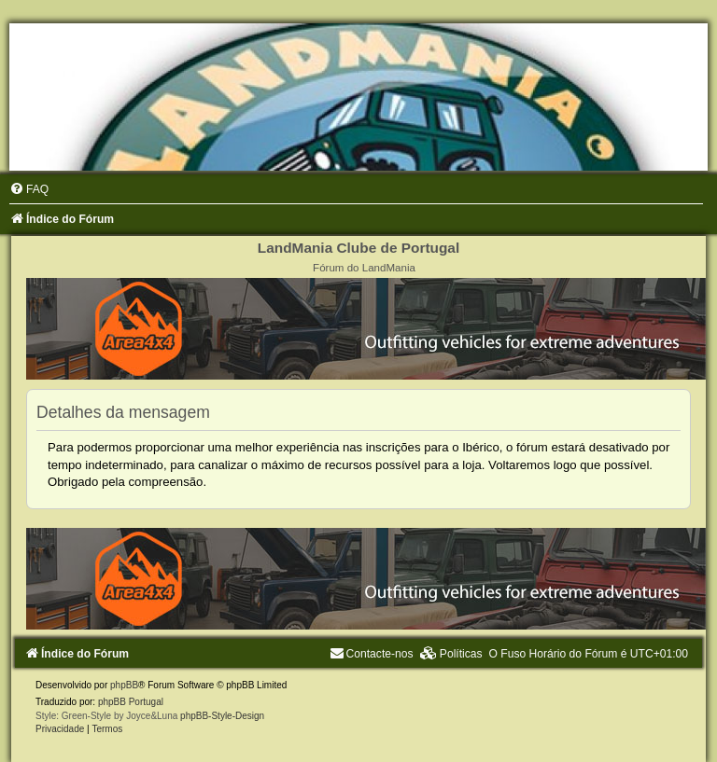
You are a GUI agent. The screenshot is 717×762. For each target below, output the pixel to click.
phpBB (124, 685)
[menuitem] (29, 189)
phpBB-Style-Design (222, 716)
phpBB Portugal (130, 702)
